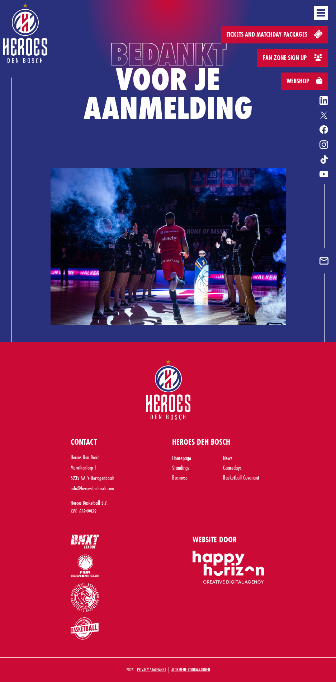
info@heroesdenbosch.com (92, 488)
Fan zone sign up (292, 57)
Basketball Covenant (241, 477)
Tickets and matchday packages (275, 34)
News (227, 458)
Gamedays (232, 467)
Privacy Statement (151, 669)
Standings (180, 467)
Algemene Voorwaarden (190, 669)
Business (180, 477)
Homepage (181, 458)
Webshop (304, 80)
